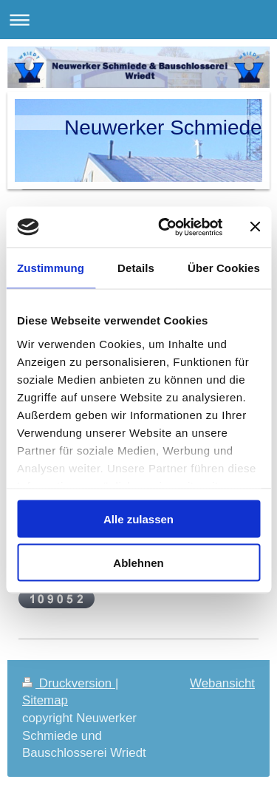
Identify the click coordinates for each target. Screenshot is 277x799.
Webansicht (222, 683)
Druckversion (68, 683)
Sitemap (45, 700)
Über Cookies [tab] (224, 268)
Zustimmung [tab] (50, 268)
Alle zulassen (138, 519)
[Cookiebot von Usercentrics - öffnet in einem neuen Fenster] (165, 227)
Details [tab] (135, 268)
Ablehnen (138, 562)
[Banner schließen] (255, 227)
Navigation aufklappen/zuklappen (138, 19)
